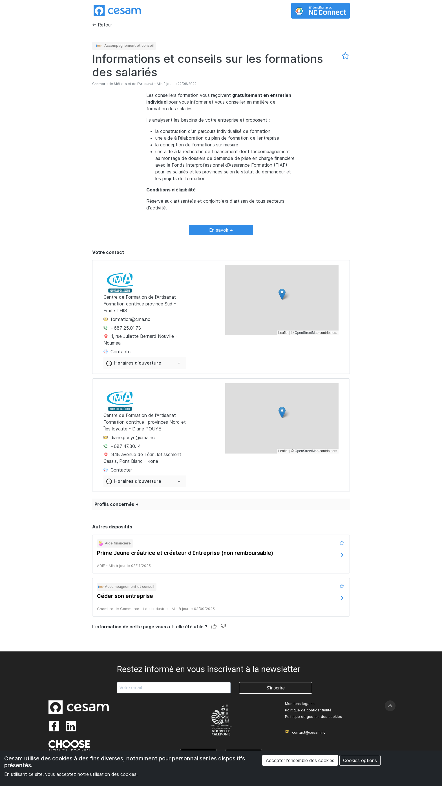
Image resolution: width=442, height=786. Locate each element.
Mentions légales (300, 704)
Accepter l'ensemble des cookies (300, 760)
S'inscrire (275, 688)
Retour (105, 25)
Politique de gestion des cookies (313, 716)
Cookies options (360, 760)
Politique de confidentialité (308, 710)
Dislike (223, 626)
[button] (282, 294)
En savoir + (221, 230)
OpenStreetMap (307, 333)
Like (214, 626)
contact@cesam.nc (308, 732)
